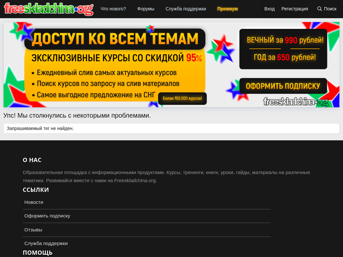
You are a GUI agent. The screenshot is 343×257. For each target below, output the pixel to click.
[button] (130, 9)
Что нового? (113, 8)
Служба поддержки (185, 8)
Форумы (145, 8)
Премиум (227, 8)
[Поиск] (326, 9)
